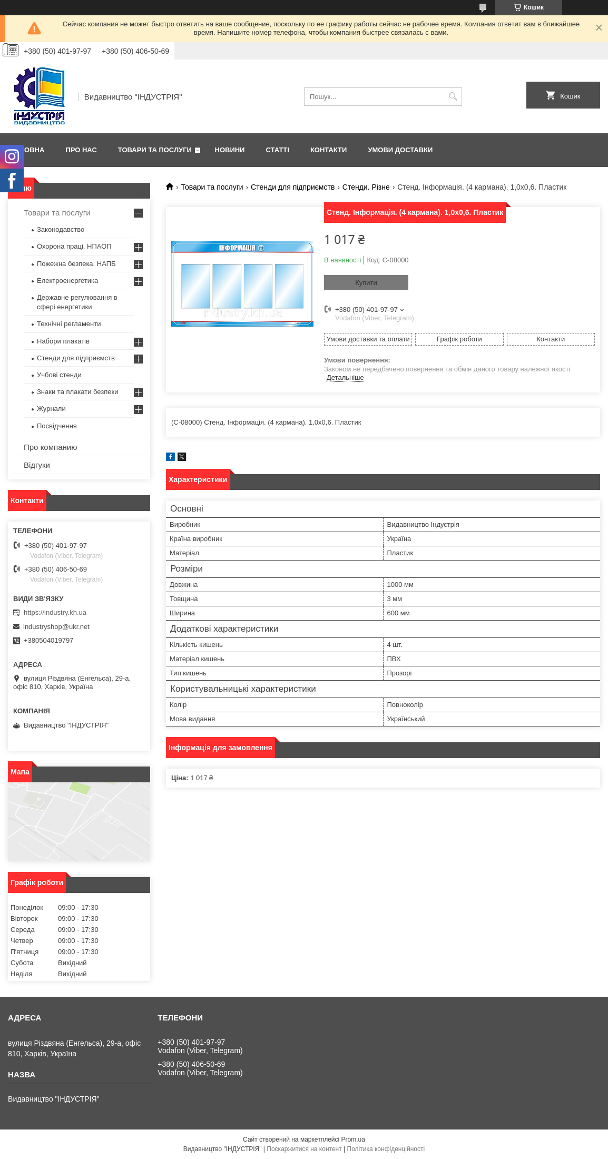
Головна (27, 150)
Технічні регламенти (69, 324)
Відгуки (37, 464)
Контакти (328, 150)
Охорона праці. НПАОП (74, 246)
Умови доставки (400, 150)
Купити (366, 283)
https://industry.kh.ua (55, 612)
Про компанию (50, 447)
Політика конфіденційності (386, 1149)
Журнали (51, 408)
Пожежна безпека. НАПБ (76, 264)
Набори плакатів (63, 341)
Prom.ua (353, 1139)
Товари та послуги (155, 150)
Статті (277, 150)
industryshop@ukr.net (56, 627)
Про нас (80, 150)
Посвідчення (57, 426)
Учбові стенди (59, 375)
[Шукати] (453, 96)
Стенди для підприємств (293, 187)
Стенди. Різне (366, 187)
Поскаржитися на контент (304, 1149)
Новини (230, 150)
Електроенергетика (67, 280)
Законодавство (60, 229)
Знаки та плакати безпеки (78, 392)
